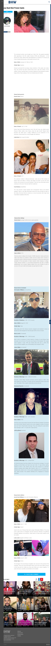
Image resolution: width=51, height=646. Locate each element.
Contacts (19, 635)
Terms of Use (20, 632)
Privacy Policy (20, 634)
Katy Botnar (7, 26)
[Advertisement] (31, 43)
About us (19, 631)
